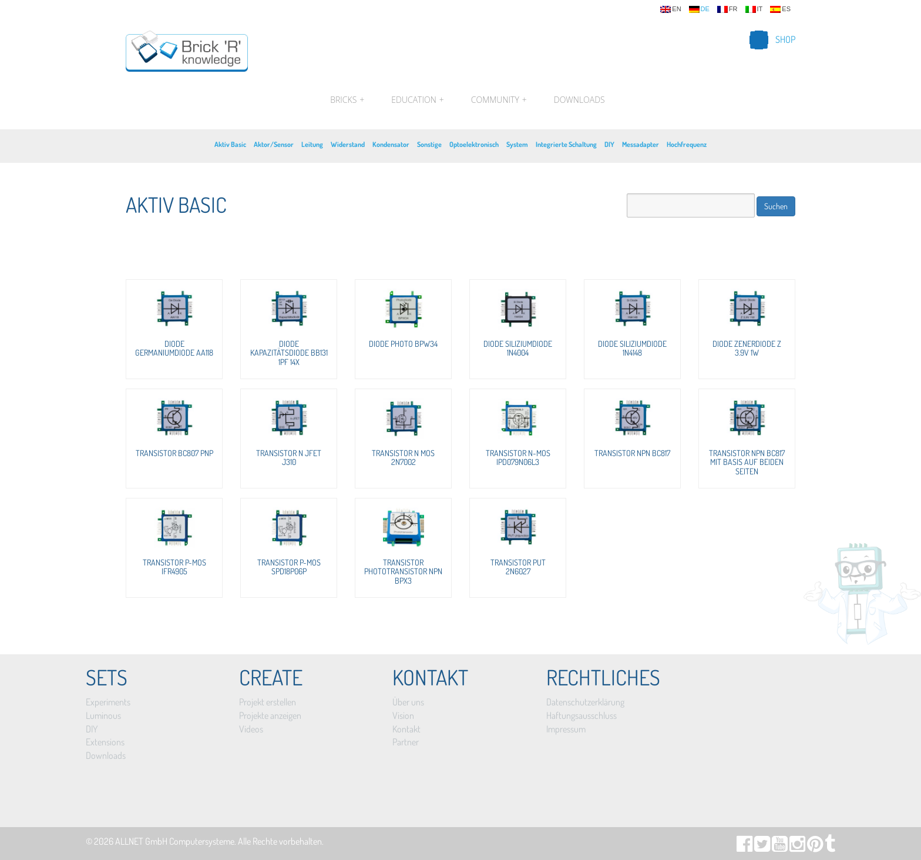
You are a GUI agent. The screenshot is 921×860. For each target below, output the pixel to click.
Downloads (579, 99)
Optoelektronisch (474, 144)
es (780, 9)
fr (727, 9)
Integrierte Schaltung (566, 144)
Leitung (312, 144)
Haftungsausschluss (581, 715)
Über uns (408, 702)
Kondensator (390, 144)
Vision (403, 715)
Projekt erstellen (267, 702)
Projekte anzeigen (270, 715)
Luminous (103, 715)
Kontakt (406, 729)
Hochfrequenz (687, 144)
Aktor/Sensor (274, 144)
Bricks (347, 100)
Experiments (108, 702)
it (754, 9)
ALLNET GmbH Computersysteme (174, 841)
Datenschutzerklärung (585, 702)
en (670, 9)
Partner (405, 742)
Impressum (566, 729)
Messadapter (640, 144)
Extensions (105, 742)
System (517, 144)
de (699, 9)
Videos (251, 729)
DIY (609, 144)
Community (499, 100)
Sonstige (429, 144)
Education (417, 100)
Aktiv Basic (230, 144)
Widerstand (348, 144)
